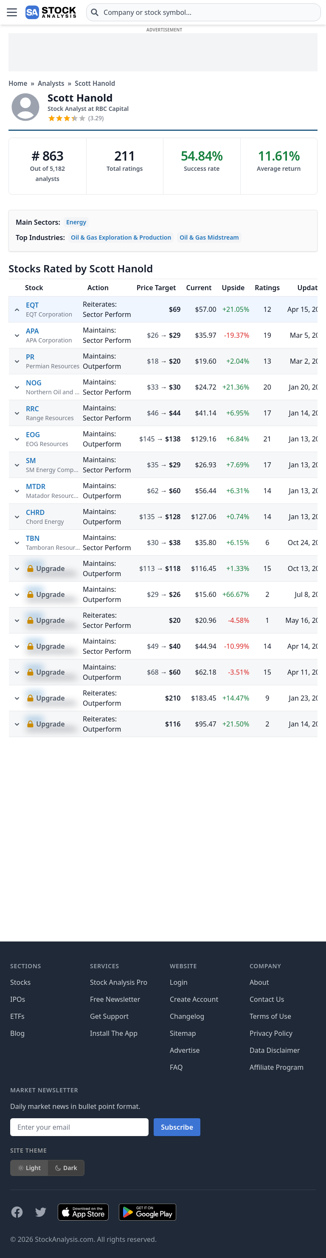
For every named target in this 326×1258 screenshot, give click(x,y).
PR (30, 530)
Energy (76, 222)
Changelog (187, 1016)
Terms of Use (270, 1016)
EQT (32, 305)
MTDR (35, 660)
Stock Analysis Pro (118, 982)
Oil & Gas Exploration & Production (121, 237)
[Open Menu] (12, 12)
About (259, 982)
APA (32, 504)
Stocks (20, 982)
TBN (32, 712)
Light (29, 1168)
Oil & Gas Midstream (209, 237)
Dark (66, 1168)
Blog (17, 1033)
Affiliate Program (277, 1067)
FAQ (176, 1067)
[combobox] (203, 12)
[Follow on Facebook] (17, 1212)
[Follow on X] (41, 1212)
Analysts (51, 83)
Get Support (109, 1016)
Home (17, 83)
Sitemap (183, 1033)
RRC (32, 582)
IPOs (17, 999)
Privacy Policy (271, 1033)
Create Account (194, 999)
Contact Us (267, 999)
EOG (33, 608)
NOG (34, 556)
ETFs (17, 1016)
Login (179, 982)
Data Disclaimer (275, 1050)
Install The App (114, 1033)
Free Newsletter (115, 999)
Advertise (185, 1050)
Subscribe (177, 1127)
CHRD (35, 686)
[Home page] (51, 12)
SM (31, 634)
